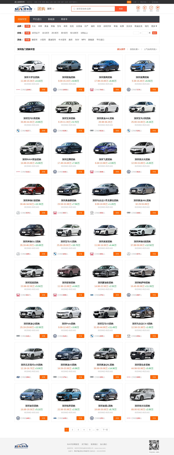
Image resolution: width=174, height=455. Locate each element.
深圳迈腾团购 (68, 159)
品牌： (20, 26)
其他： (20, 40)
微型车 (35, 40)
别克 (72, 26)
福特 (93, 26)
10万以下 (36, 33)
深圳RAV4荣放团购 (31, 159)
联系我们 (94, 444)
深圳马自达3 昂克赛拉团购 (105, 200)
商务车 (64, 19)
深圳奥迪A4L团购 (105, 118)
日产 (86, 26)
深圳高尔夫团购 (142, 159)
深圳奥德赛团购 (68, 200)
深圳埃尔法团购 (142, 406)
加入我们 (103, 444)
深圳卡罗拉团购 (31, 77)
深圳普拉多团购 (142, 365)
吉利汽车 (107, 26)
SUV (77, 40)
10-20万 (45, 33)
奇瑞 (116, 26)
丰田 (40, 26)
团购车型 (22, 19)
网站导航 (144, 2)
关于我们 (85, 444)
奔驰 (53, 26)
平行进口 (37, 19)
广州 (39, 2)
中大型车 (62, 40)
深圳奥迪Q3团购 (32, 323)
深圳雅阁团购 (105, 77)
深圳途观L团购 (105, 406)
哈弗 (122, 26)
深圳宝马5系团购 (31, 118)
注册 (134, 2)
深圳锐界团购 (68, 406)
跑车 (71, 40)
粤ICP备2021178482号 (81, 451)
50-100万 (74, 33)
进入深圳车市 (19, 2)
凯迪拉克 (138, 26)
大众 (34, 26)
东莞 (43, 2)
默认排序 (121, 49)
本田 (65, 26)
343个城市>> (73, 2)
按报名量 (134, 49)
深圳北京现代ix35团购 (32, 365)
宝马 (59, 26)
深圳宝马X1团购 (68, 241)
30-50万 (64, 33)
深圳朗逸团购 (68, 77)
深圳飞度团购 (105, 159)
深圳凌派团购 (105, 241)
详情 (43, 90)
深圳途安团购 (31, 406)
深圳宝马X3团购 (105, 323)
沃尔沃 (129, 26)
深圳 (35, 2)
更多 (154, 26)
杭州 (66, 2)
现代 (147, 26)
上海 (51, 2)
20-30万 (55, 33)
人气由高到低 (150, 49)
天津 (58, 2)
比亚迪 (79, 26)
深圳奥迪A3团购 (68, 365)
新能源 (51, 19)
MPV (84, 40)
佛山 (47, 2)
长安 (99, 26)
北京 (55, 2)
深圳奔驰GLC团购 (32, 241)
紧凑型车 (52, 40)
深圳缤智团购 (68, 282)
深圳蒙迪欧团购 (105, 282)
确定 (154, 33)
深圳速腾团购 (142, 77)
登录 (129, 2)
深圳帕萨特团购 (142, 282)
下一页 (105, 430)
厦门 (62, 2)
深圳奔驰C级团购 (31, 200)
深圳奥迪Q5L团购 (105, 365)
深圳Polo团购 (68, 323)
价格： (20, 33)
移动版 (156, 2)
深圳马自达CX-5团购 (142, 323)
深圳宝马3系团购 (142, 118)
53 (97, 430)
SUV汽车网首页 (73, 444)
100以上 (84, 33)
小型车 (43, 40)
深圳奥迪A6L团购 (142, 200)
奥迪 (46, 26)
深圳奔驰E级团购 (142, 241)
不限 (27, 26)
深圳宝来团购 (68, 118)
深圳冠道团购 (31, 282)
